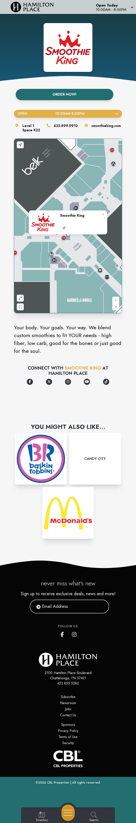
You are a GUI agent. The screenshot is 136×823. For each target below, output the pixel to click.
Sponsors (68, 724)
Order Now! (64, 94)
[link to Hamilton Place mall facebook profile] (63, 633)
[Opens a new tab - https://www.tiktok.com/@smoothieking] (106, 382)
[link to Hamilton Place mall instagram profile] (74, 633)
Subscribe (68, 696)
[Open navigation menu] (68, 813)
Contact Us (68, 715)
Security (68, 742)
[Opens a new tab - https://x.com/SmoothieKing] (49, 382)
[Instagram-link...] (41, 459)
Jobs (68, 708)
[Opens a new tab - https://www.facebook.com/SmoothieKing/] (30, 382)
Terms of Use (68, 736)
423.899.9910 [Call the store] (66, 125)
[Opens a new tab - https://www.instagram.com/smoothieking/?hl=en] (68, 382)
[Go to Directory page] (41, 817)
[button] (114, 7)
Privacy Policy (68, 730)
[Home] (35, 7)
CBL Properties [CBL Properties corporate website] (58, 782)
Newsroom (68, 702)
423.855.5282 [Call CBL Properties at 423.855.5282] (68, 683)
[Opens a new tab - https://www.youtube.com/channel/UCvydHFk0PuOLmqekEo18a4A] (87, 382)
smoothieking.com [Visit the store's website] (106, 125)
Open (68, 113)
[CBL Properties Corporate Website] (68, 758)
